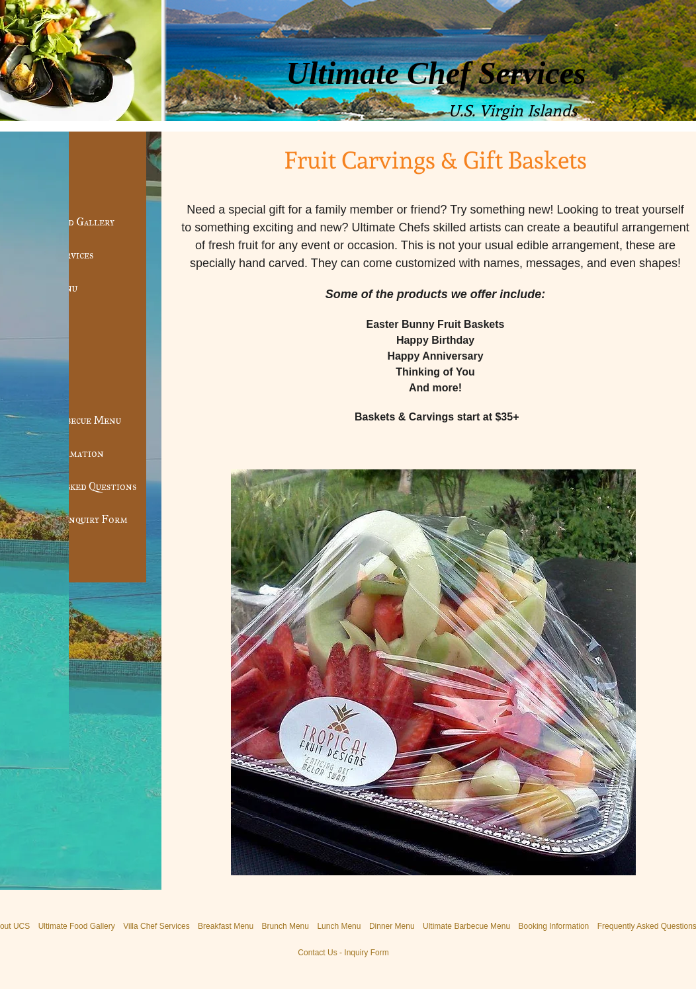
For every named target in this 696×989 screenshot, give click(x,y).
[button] (433, 672)
